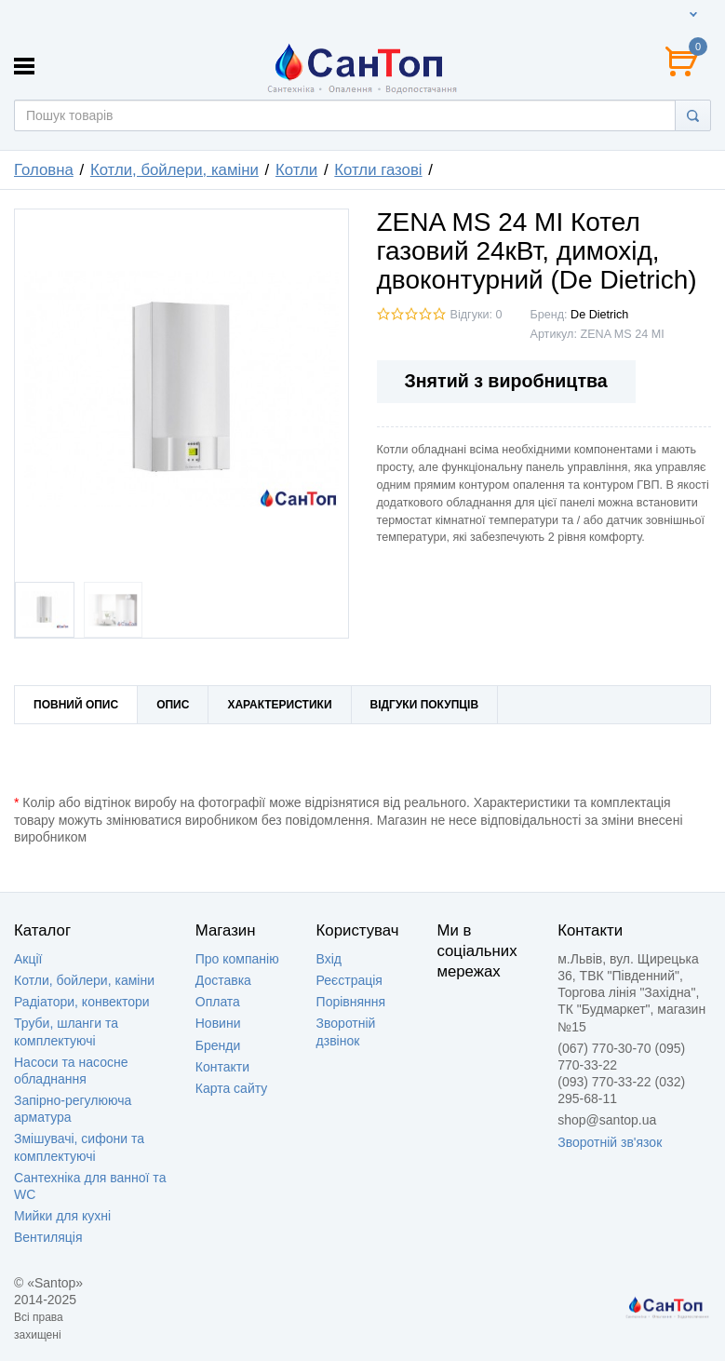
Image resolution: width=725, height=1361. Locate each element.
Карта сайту (231, 1088)
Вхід (329, 958)
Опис (172, 704)
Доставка (223, 980)
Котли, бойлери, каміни (84, 980)
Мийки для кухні (62, 1215)
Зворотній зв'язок (609, 1142)
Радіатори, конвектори (82, 1001)
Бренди (217, 1045)
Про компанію (237, 958)
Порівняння (351, 1001)
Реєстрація (349, 980)
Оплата (217, 1001)
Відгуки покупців (424, 704)
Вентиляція (48, 1237)
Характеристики (279, 704)
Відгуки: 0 (476, 314)
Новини (218, 1023)
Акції (28, 958)
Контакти (222, 1066)
